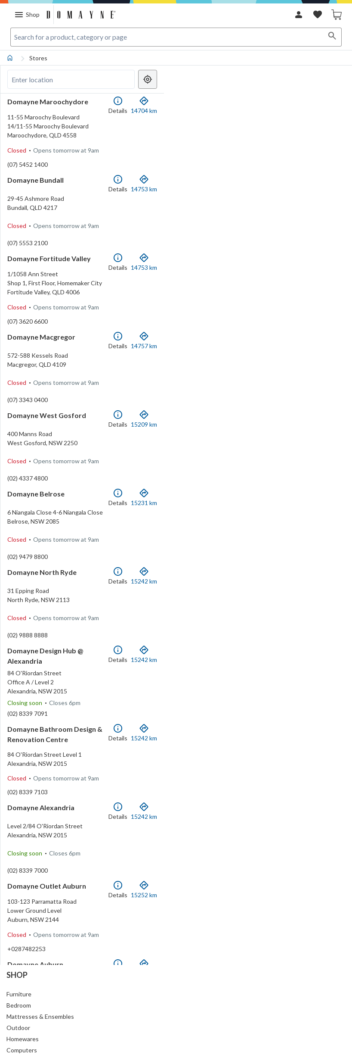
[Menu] (27, 14)
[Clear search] (127, 79)
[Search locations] (71, 79)
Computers (21, 1050)
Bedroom (18, 1005)
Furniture (18, 994)
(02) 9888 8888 (27, 691)
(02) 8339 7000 (27, 952)
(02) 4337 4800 (27, 517)
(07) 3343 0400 (27, 430)
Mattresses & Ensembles (40, 1016)
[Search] (332, 37)
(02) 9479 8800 (27, 604)
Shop (17, 975)
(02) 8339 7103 (27, 865)
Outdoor (18, 1027)
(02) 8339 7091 (27, 778)
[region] (259, 515)
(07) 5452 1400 (27, 168)
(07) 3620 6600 (27, 342)
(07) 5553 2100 (27, 255)
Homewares (22, 1038)
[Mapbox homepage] (189, 957)
